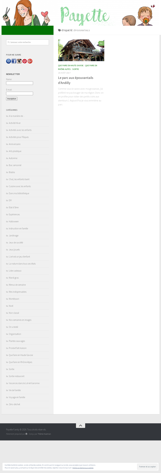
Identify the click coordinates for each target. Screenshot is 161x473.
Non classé (14, 345)
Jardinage (13, 268)
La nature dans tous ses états (22, 296)
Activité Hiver (15, 155)
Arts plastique (15, 183)
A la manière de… (17, 148)
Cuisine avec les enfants (20, 218)
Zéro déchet (14, 436)
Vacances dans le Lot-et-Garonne (24, 415)
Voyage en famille (17, 429)
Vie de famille (15, 422)
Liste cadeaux (15, 303)
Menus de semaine (17, 317)
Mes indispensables (17, 324)
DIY (10, 232)
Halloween (14, 254)
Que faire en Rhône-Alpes (20, 394)
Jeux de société (16, 275)
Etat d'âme (14, 239)
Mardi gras (14, 310)
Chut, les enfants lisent (19, 211)
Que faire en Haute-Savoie (70, 98)
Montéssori (14, 331)
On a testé (13, 359)
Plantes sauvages (17, 373)
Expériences (14, 247)
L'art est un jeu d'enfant (19, 289)
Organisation (15, 366)
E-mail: (9, 122)
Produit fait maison (17, 380)
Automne (13, 190)
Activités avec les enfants (20, 162)
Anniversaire (14, 176)
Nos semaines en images (20, 352)
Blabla (12, 204)
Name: (9, 111)
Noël (11, 338)
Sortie (75, 101)
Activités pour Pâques (19, 169)
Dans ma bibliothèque (19, 225)
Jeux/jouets (14, 282)
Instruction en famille (18, 261)
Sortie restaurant (16, 408)
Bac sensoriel (15, 197)
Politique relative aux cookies (82, 468)
